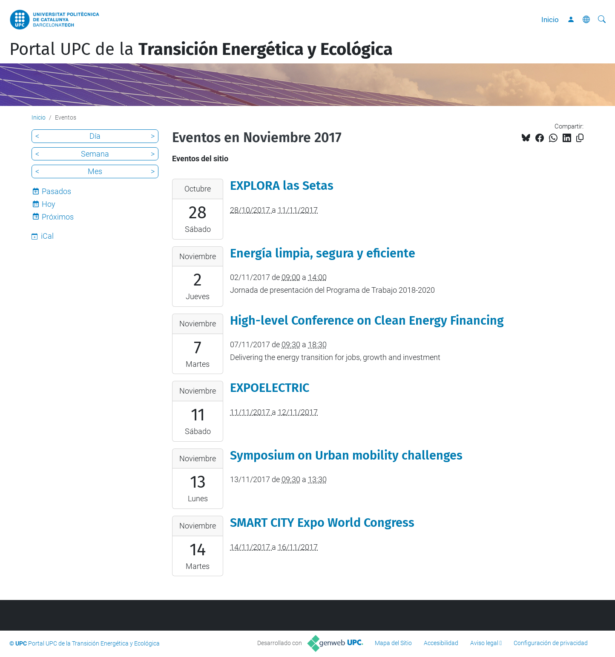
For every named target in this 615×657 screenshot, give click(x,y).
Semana (95, 153)
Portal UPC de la (201, 49)
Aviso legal (484, 643)
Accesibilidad (441, 643)
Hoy (48, 204)
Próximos (58, 216)
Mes (95, 171)
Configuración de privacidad (551, 643)
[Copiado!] (579, 138)
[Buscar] (602, 19)
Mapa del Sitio (393, 643)
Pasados (56, 191)
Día (95, 135)
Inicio (550, 19)
